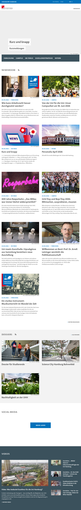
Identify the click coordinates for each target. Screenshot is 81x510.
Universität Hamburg (9, 2)
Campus (19, 58)
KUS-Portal (56, 2)
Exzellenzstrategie (44, 58)
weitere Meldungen (73, 322)
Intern (58, 58)
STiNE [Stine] (61, 2)
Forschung (9, 58)
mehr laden (40, 425)
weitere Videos (7, 502)
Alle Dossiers (75, 335)
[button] (71, 2)
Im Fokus (29, 58)
